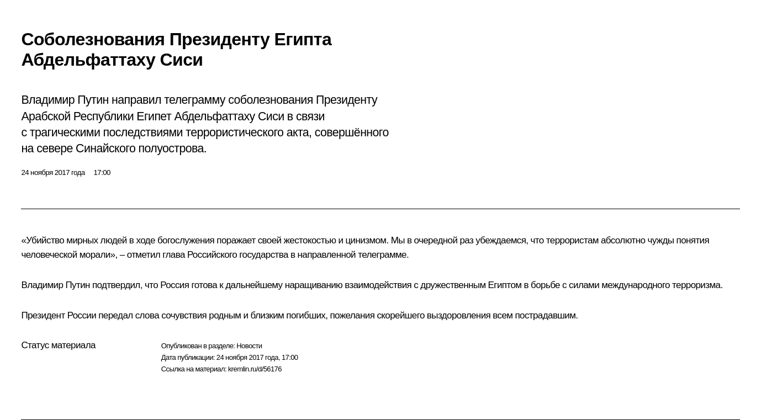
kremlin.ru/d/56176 (255, 369)
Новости (249, 346)
